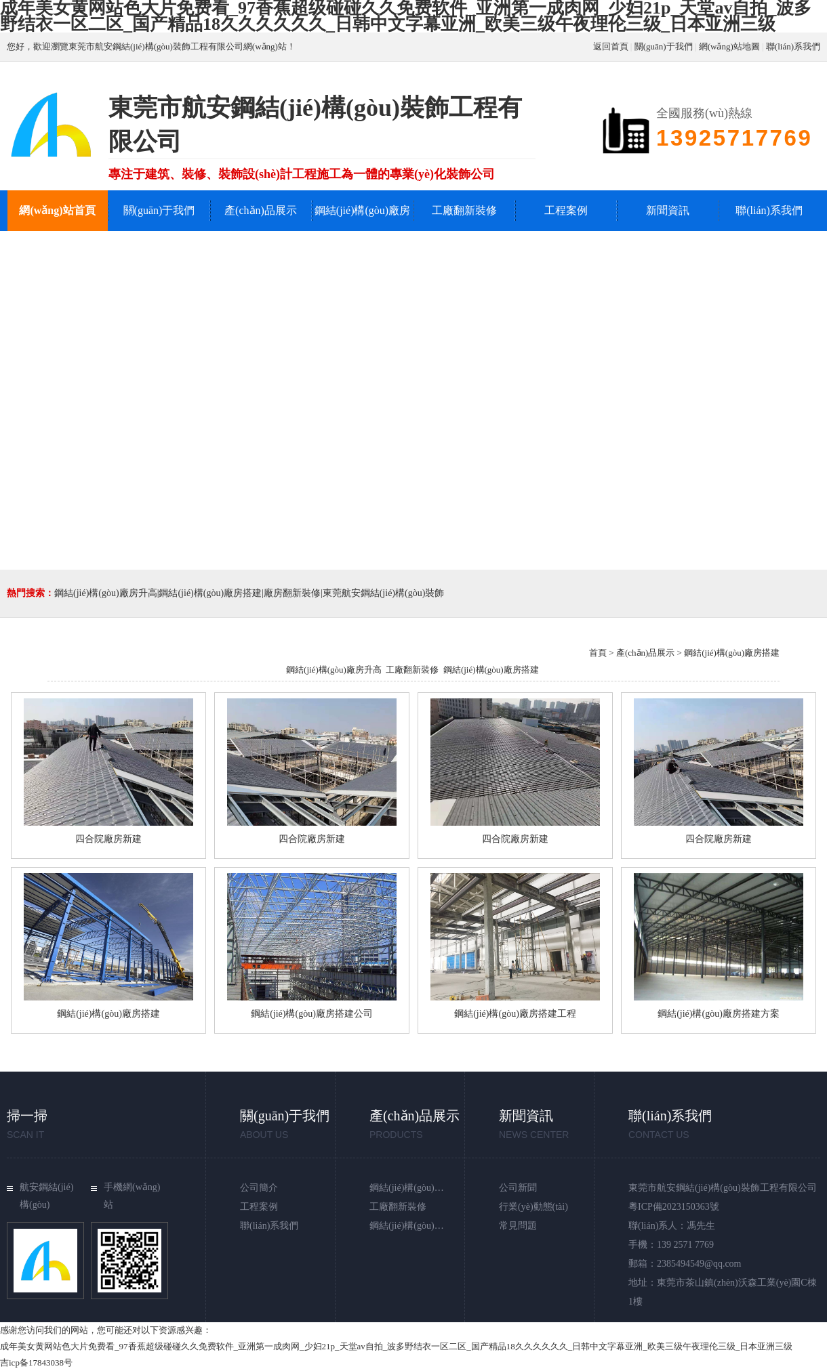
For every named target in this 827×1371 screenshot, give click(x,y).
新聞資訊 (667, 210)
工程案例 (566, 210)
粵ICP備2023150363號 (673, 1207)
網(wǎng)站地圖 (729, 46)
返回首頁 (610, 46)
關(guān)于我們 (663, 46)
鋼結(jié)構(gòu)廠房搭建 (491, 670)
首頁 (598, 653)
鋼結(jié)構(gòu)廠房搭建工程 (515, 1014)
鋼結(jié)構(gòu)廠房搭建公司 (312, 1014)
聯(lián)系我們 (793, 46)
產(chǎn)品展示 (260, 210)
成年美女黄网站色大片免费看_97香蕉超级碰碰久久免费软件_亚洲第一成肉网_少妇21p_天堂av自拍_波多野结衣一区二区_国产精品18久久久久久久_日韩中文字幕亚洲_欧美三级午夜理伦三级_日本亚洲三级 (396, 1346)
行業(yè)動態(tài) (533, 1207)
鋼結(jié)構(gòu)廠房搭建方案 (719, 1014)
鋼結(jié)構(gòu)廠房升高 (362, 231)
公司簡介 (259, 1188)
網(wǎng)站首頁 (57, 210)
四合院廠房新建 (108, 839)
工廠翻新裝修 (464, 210)
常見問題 (518, 1226)
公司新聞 (518, 1188)
